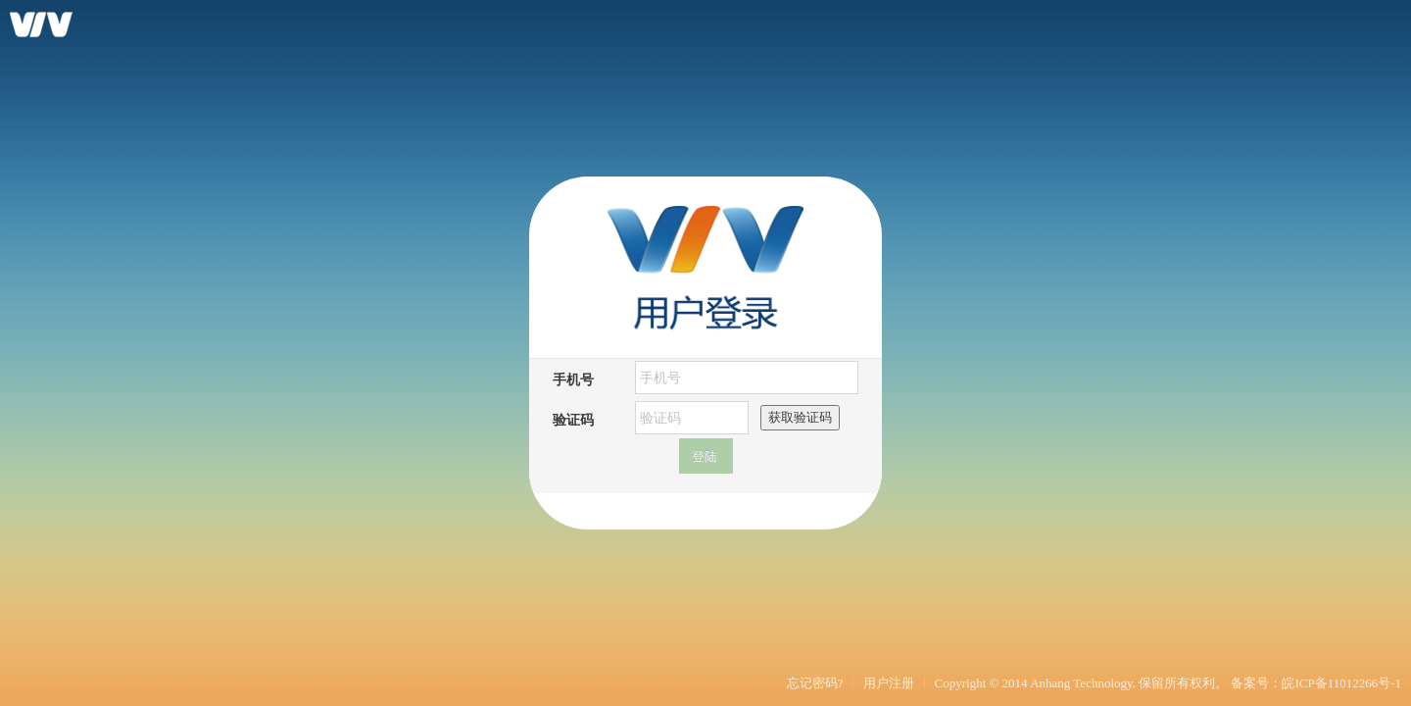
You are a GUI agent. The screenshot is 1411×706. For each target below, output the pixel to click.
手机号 (573, 379)
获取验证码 (800, 417)
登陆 (704, 456)
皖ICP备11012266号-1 (1341, 683)
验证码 (573, 419)
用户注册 (888, 683)
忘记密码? (815, 683)
